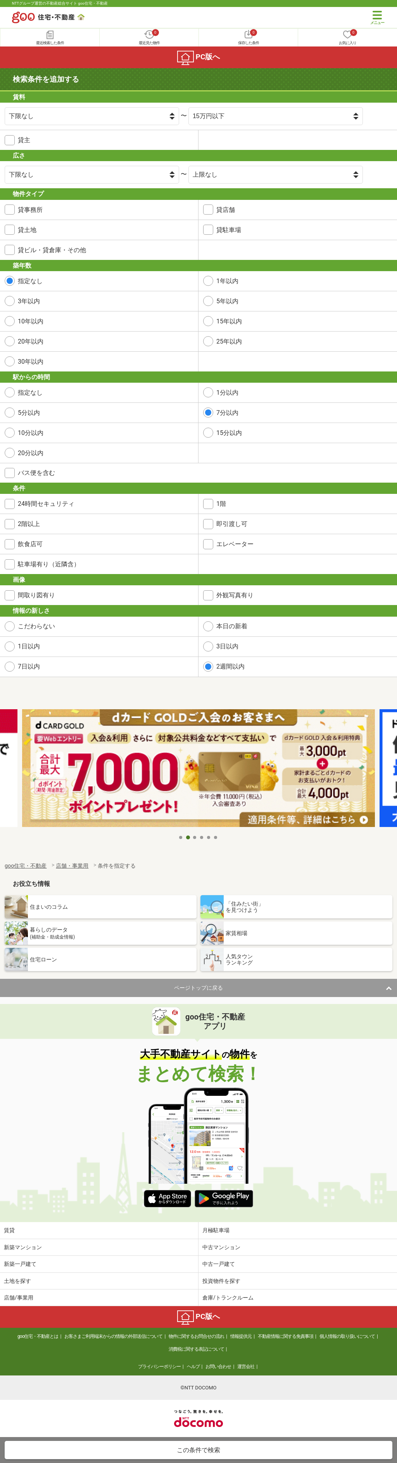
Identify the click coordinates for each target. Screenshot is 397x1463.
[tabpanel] (198, 769)
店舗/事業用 (18, 1298)
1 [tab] (181, 837)
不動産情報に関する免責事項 (285, 1336)
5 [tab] (209, 837)
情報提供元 (241, 1336)
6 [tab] (216, 837)
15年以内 (229, 321)
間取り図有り (36, 595)
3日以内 (227, 646)
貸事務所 (30, 209)
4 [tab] (202, 837)
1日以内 (29, 646)
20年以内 (30, 341)
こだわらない (36, 626)
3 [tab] (195, 837)
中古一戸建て (218, 1264)
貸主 (24, 140)
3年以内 (29, 301)
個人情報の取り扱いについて (347, 1336)
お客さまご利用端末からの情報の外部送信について (113, 1336)
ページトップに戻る (198, 988)
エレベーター (235, 544)
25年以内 (229, 341)
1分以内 (227, 392)
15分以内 (229, 433)
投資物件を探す (221, 1281)
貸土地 (27, 230)
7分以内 (227, 412)
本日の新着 (231, 626)
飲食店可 (30, 544)
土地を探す (17, 1281)
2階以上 (29, 524)
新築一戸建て (20, 1264)
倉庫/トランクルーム (228, 1298)
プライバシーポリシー (159, 1366)
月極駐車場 (216, 1230)
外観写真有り (235, 595)
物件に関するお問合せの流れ (196, 1336)
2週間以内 (230, 666)
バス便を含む (36, 472)
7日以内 (29, 666)
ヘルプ (193, 1366)
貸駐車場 (228, 230)
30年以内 (30, 361)
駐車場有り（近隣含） (49, 564)
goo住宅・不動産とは (37, 1336)
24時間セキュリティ (46, 503)
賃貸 (9, 1230)
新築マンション (23, 1247)
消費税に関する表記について (196, 1349)
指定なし (30, 281)
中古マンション (221, 1247)
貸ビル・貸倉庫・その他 (52, 250)
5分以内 (29, 412)
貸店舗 (225, 209)
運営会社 (245, 1366)
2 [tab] (188, 837)
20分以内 (30, 453)
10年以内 (30, 321)
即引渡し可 (231, 524)
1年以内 (227, 281)
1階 (221, 503)
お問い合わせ (218, 1366)
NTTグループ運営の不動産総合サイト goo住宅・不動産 (60, 3)
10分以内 (30, 433)
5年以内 (227, 301)
